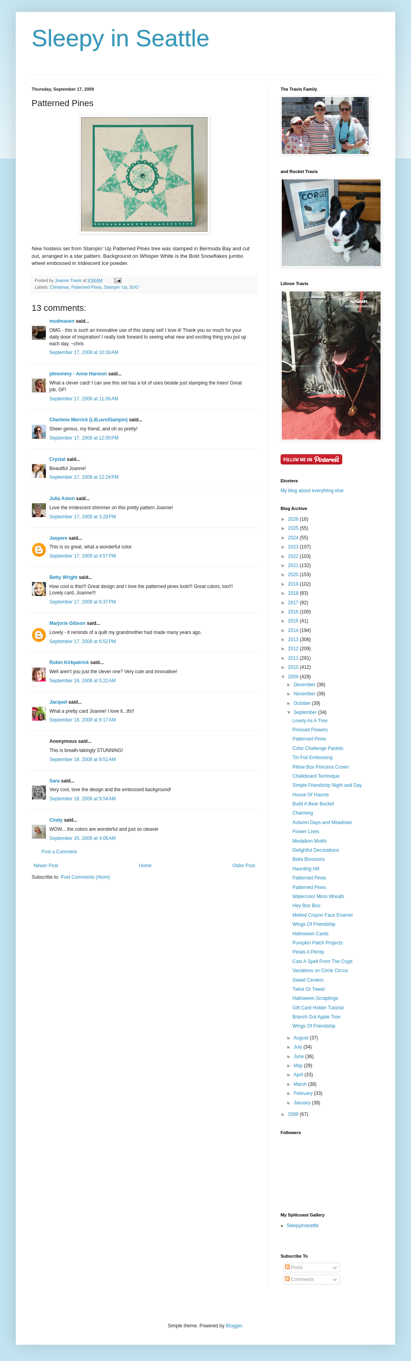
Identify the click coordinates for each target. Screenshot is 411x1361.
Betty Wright (63, 577)
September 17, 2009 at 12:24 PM (84, 477)
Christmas (59, 287)
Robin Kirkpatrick (69, 662)
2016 (294, 612)
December (305, 684)
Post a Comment (59, 852)
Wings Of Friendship (314, 924)
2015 (294, 621)
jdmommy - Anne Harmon (78, 374)
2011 (294, 658)
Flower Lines (305, 831)
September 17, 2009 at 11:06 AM (83, 399)
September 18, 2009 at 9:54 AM (82, 798)
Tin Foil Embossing (312, 757)
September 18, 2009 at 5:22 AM (82, 680)
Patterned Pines (86, 287)
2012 (294, 648)
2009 (294, 677)
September (306, 712)
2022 (294, 556)
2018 (294, 593)
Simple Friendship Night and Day (327, 785)
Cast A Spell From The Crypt (322, 961)
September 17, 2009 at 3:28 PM (82, 517)
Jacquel (58, 702)
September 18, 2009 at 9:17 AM (82, 720)
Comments (299, 1279)
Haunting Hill (305, 869)
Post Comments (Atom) (85, 877)
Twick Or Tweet (308, 989)
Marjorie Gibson (67, 623)
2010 (294, 667)
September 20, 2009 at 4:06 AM (82, 838)
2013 (294, 639)
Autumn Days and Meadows (322, 822)
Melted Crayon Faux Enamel (322, 915)
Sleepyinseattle (303, 1225)
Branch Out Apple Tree (316, 1017)
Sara (54, 781)
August (302, 1038)
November (305, 694)
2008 (294, 1114)
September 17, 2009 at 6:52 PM (82, 641)
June (299, 1056)
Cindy (55, 820)
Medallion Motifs (309, 841)
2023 (294, 547)
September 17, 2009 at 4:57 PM (82, 556)
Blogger (234, 1326)
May (299, 1065)
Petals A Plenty (308, 952)
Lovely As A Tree (310, 720)
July (299, 1047)
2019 (294, 584)
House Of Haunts (310, 795)
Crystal (57, 459)
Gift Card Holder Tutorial (317, 1008)
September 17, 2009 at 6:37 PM (82, 602)
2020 (294, 574)
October (303, 703)
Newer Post (46, 865)
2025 (294, 528)
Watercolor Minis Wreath (318, 896)
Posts (294, 1267)
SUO (134, 287)
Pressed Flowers (310, 730)
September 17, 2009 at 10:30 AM (83, 352)
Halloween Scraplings (315, 998)
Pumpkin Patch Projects (317, 943)
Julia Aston (62, 498)
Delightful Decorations (315, 850)
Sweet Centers (308, 980)
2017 (294, 602)
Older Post (243, 865)
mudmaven (61, 321)
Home (145, 865)
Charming (302, 813)
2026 (294, 519)
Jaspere (58, 538)
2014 (294, 630)
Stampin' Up (115, 287)
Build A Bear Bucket (313, 804)
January (303, 1103)
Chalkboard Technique (315, 776)
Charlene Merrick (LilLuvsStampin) (88, 420)
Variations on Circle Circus (320, 970)
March (301, 1084)
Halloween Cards (310, 934)
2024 (294, 538)
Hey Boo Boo (306, 905)
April (299, 1074)
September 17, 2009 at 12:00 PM (84, 438)
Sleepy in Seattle (120, 38)
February (304, 1093)
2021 (294, 565)
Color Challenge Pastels (317, 748)
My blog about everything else (312, 490)
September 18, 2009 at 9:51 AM (82, 759)
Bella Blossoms (308, 859)
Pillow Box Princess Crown (320, 767)
